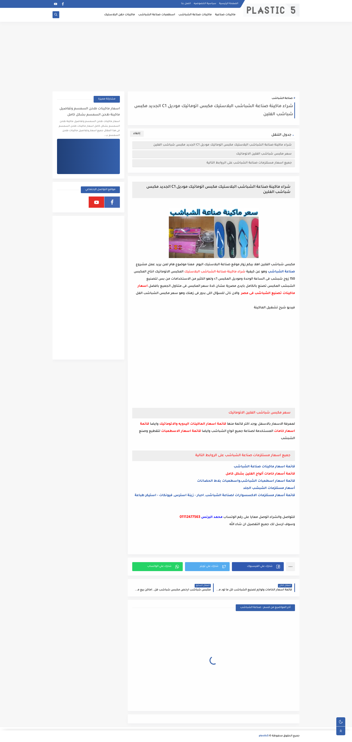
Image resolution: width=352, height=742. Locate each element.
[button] (258, 566)
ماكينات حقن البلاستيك (119, 14)
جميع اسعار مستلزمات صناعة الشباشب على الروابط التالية (249, 163)
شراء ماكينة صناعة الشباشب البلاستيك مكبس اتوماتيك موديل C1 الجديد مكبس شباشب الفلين (222, 145)
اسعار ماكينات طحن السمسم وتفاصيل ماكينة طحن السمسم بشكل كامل (89, 112)
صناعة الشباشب (282, 98)
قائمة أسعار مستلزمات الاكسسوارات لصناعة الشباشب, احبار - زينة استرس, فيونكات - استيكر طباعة (215, 495)
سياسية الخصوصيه (205, 3)
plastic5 (263, 736)
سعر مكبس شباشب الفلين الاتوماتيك (264, 154)
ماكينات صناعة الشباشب (195, 14)
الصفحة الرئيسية (228, 3)
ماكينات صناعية (225, 14)
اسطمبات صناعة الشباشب (156, 14)
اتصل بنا (186, 3)
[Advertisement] (176, 56)
